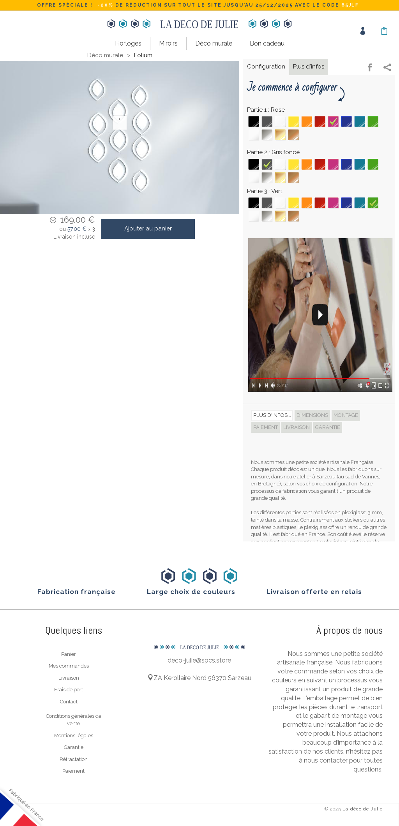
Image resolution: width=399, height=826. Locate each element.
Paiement (73, 770)
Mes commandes (69, 665)
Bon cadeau (267, 43)
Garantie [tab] (327, 426)
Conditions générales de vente (73, 719)
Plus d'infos (308, 66)
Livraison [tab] (296, 426)
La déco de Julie (363, 808)
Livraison (68, 677)
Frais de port (68, 689)
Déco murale (213, 43)
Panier (68, 653)
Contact (69, 701)
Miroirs (168, 43)
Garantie (73, 747)
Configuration (266, 66)
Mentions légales (73, 735)
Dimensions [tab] (312, 415)
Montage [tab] (346, 415)
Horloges (128, 43)
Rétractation (74, 758)
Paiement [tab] (265, 426)
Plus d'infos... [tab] (272, 415)
